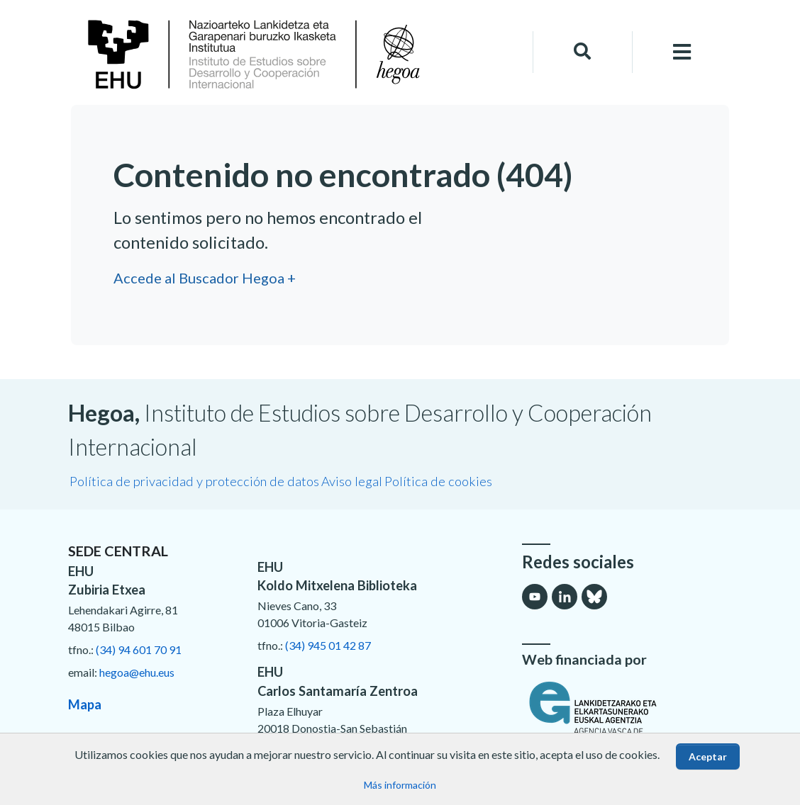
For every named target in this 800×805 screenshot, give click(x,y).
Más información (400, 785)
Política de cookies (438, 481)
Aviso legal (351, 481)
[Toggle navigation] (682, 52)
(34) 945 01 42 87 (328, 645)
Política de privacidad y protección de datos (194, 481)
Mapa (84, 704)
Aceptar (708, 756)
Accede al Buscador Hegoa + (204, 277)
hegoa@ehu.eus (136, 672)
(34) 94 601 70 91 (139, 649)
